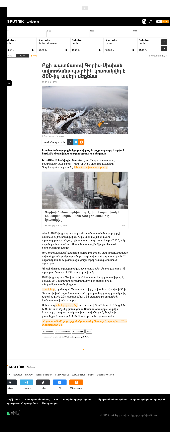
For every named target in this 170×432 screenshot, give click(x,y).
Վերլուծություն (44, 375)
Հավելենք (49, 289)
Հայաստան (48, 331)
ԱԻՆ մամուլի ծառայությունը (90, 167)
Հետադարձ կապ (50, 403)
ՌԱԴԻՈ (91, 375)
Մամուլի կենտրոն (105, 375)
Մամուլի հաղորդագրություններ (77, 399)
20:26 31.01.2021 (49, 82)
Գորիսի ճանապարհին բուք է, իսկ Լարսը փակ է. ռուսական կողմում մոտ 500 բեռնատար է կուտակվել (82, 215)
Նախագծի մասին (11, 399)
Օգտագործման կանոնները (37, 399)
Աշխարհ (29, 375)
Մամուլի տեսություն (47, 43)
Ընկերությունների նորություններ (111, 399)
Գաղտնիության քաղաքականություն (147, 399)
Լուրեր (8, 43)
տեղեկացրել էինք (66, 305)
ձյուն (89, 331)
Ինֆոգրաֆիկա (62, 375)
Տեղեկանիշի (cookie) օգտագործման (20, 403)
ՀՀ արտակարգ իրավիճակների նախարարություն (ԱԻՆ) (66, 337)
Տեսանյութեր (78, 375)
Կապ (56, 399)
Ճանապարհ (78, 331)
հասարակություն (63, 331)
